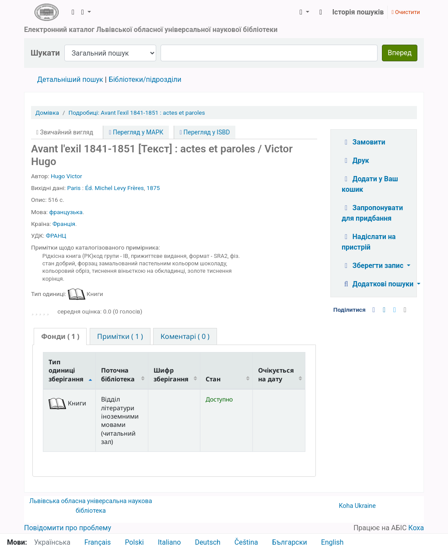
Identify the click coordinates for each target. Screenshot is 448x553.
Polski (134, 542)
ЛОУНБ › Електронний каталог (46, 12)
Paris (74, 187)
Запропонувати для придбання (372, 213)
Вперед (400, 53)
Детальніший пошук (70, 79)
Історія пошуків (358, 12)
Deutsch (207, 542)
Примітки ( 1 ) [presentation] (120, 336)
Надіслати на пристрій (369, 241)
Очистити (406, 12)
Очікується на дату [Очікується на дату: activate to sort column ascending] (276, 374)
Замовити (363, 142)
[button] (73, 12)
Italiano (169, 542)
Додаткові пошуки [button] (378, 284)
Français (97, 542)
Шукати (45, 52)
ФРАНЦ (56, 235)
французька (65, 211)
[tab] (60, 336)
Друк (355, 160)
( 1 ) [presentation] (60, 336)
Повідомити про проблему (67, 528)
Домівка (47, 112)
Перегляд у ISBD (205, 132)
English (332, 542)
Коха (416, 528)
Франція (63, 223)
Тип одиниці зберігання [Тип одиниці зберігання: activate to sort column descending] (66, 370)
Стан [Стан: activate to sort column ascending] (213, 379)
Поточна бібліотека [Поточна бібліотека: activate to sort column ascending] (118, 374)
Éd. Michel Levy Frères (114, 187)
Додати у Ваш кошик (370, 184)
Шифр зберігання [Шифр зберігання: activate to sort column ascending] (171, 374)
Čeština (246, 542)
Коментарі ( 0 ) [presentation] (185, 336)
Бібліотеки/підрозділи (145, 79)
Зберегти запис (373, 265)
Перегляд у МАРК (136, 132)
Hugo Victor (66, 176)
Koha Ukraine (357, 506)
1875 (153, 187)
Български (289, 542)
